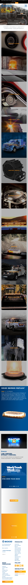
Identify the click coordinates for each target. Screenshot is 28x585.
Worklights (17, 559)
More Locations (5, 548)
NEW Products (17, 560)
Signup (20, 571)
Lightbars (16, 554)
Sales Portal (4, 571)
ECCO (6, 5)
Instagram (22, 565)
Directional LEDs (18, 549)
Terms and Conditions (6, 575)
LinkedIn (16, 565)
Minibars (16, 555)
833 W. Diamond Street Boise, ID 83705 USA (6, 545)
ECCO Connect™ (18, 550)
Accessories (17, 544)
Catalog (3, 572)
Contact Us (8, 581)
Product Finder (5, 567)
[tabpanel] (14, 14)
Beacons (16, 546)
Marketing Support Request (7, 577)
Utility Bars (17, 558)
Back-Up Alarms (18, 545)
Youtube (20, 565)
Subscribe (4, 566)
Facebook (18, 565)
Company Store (5, 570)
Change (16, 575)
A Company (6, 551)
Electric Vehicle (17, 551)
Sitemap (3, 576)
